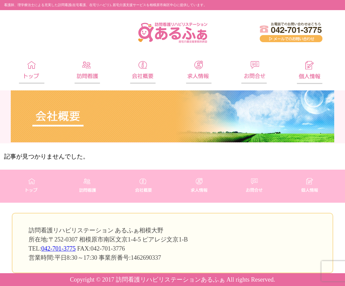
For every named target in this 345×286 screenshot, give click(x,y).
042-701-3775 (58, 248)
